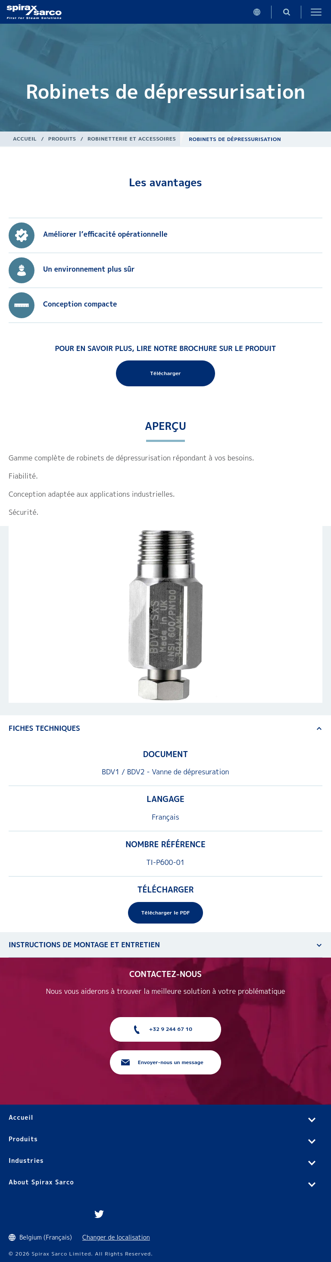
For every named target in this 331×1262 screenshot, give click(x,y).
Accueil (25, 138)
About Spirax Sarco (41, 1182)
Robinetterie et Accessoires (131, 138)
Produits (62, 138)
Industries (26, 1160)
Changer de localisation (116, 1237)
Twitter (99, 1214)
